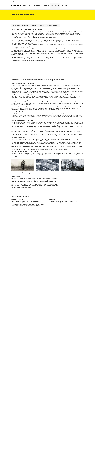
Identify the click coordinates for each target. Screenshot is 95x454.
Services (46, 5)
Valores (42, 25)
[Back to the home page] (16, 6)
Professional (38, 5)
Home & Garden (27, 5)
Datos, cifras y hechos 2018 (20, 25)
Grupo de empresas (52, 25)
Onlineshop (65, 5)
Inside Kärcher (55, 5)
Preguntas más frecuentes (17, 319)
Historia (34, 25)
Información (14, 318)
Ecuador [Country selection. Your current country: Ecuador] (15, 1)
